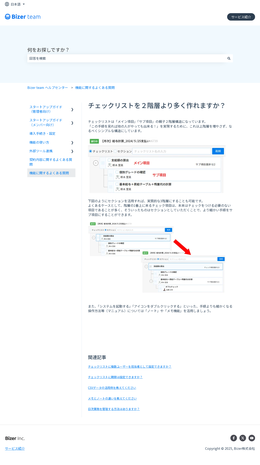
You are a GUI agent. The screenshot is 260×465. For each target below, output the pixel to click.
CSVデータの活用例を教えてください (112, 388)
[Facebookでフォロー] (233, 438)
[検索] (229, 58)
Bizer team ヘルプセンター (47, 87)
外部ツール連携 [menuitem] (40, 150)
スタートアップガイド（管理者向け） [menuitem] (45, 109)
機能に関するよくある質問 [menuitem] (49, 172)
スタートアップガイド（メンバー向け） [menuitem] (45, 122)
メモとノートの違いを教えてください (112, 398)
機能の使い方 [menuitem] (39, 142)
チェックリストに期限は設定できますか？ (115, 377)
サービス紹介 (241, 16)
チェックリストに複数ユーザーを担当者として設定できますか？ (129, 366)
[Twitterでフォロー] (242, 438)
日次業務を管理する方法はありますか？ (114, 409)
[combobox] (126, 58)
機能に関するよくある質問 (95, 87)
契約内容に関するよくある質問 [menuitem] (50, 161)
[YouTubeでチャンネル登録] (251, 438)
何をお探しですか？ (48, 49)
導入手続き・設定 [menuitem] (42, 133)
